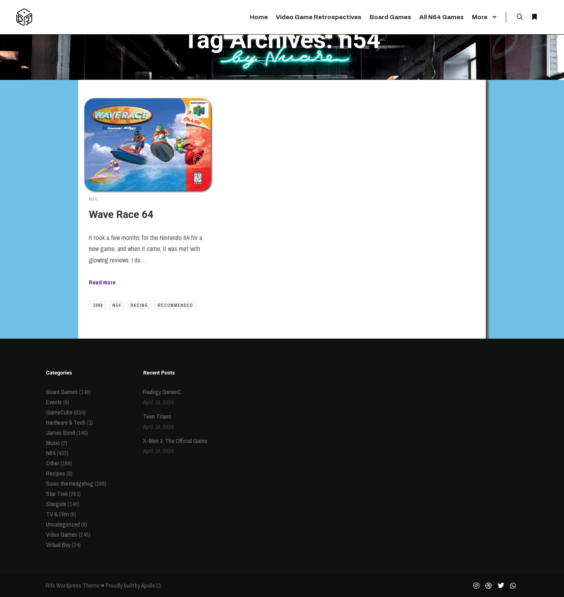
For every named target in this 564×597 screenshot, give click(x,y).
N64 (93, 199)
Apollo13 (151, 585)
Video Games (61, 534)
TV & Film (57, 514)
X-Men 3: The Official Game (175, 440)
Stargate (56, 504)
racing (139, 305)
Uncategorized (63, 524)
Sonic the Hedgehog (69, 483)
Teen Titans (157, 416)
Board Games (62, 392)
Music (53, 442)
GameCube (59, 412)
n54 (116, 305)
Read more (102, 282)
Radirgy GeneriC (162, 392)
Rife (50, 585)
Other (52, 463)
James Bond (60, 432)
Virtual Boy (58, 544)
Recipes (55, 473)
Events (54, 402)
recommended (175, 305)
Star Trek (57, 493)
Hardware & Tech (66, 422)
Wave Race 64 (121, 214)
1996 (98, 305)
